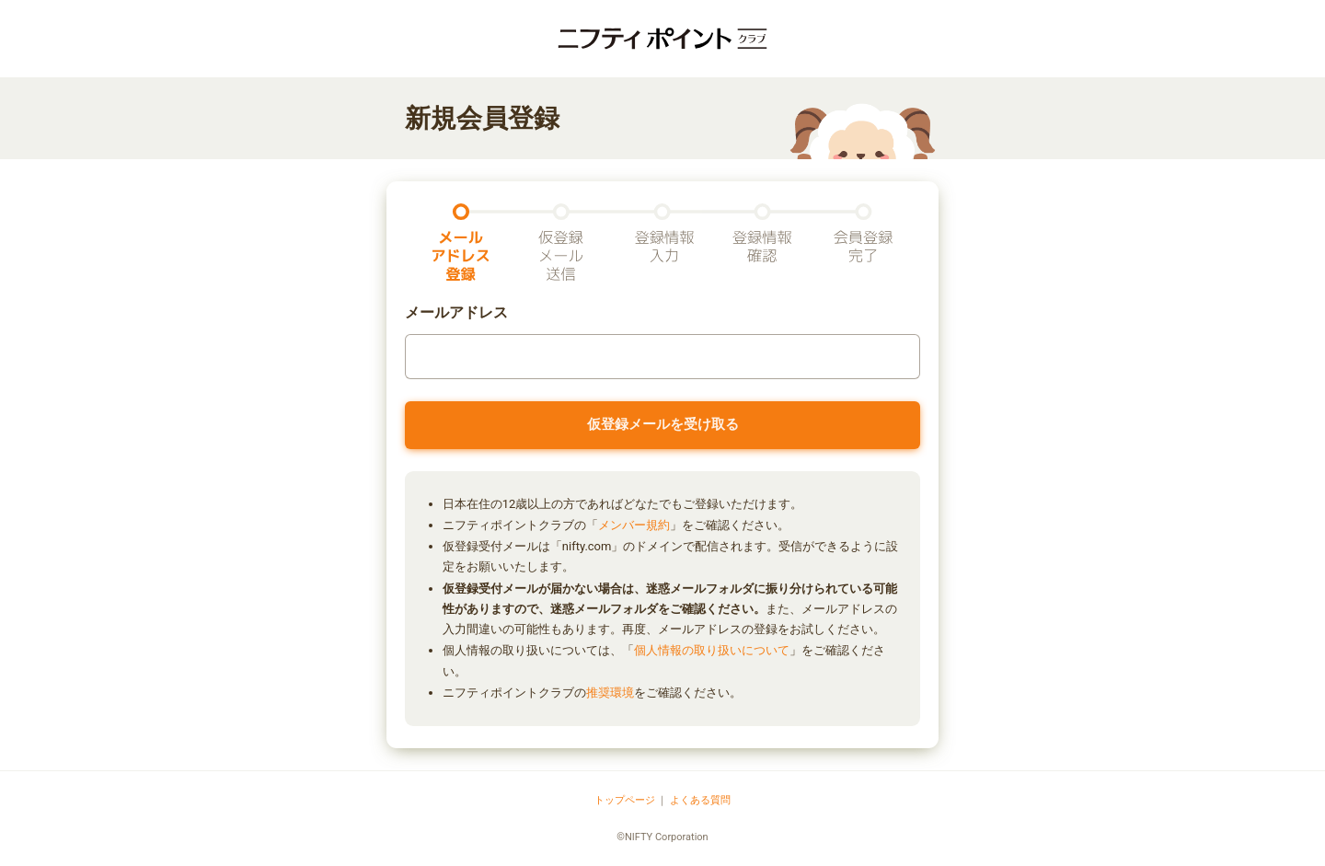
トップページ (624, 800)
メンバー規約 (634, 525)
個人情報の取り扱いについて (711, 650)
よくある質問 (700, 800)
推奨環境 (610, 692)
